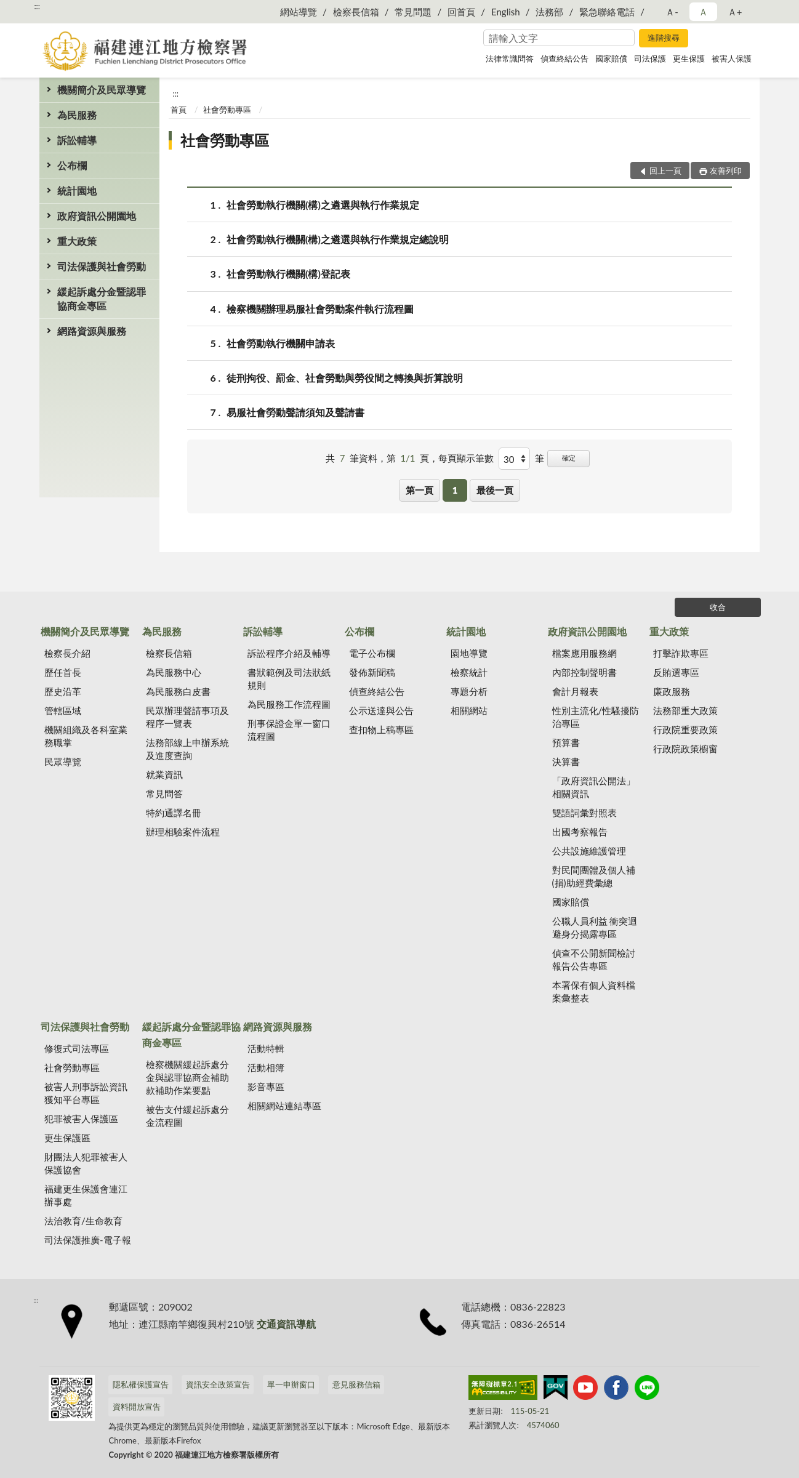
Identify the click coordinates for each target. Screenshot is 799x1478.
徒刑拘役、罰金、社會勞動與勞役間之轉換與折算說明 (345, 378)
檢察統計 (469, 672)
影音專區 (265, 1086)
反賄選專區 (676, 672)
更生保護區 (67, 1137)
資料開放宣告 (137, 1407)
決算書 (566, 761)
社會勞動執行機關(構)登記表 (288, 274)
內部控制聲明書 (584, 672)
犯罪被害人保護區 (81, 1118)
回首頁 (461, 11)
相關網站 (469, 710)
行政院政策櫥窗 (685, 748)
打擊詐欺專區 (681, 653)
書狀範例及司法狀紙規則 (289, 679)
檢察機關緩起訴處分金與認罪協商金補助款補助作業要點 (187, 1077)
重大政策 (77, 241)
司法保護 (650, 58)
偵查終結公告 (564, 58)
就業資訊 (164, 774)
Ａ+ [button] (735, 11)
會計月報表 (575, 691)
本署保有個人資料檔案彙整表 (593, 991)
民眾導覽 (62, 761)
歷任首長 (62, 672)
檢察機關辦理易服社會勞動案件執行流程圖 (320, 309)
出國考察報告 (580, 831)
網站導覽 (298, 11)
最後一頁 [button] (494, 490)
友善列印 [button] (726, 170)
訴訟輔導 (77, 140)
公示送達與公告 (381, 710)
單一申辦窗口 (291, 1384)
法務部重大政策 (685, 710)
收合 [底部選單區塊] (718, 607)
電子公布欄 (372, 653)
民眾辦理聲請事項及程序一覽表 (187, 717)
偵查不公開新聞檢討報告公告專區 (593, 959)
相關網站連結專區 (284, 1105)
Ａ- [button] (671, 11)
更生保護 (689, 58)
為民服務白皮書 (178, 691)
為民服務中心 (173, 672)
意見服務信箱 (356, 1384)
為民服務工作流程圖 (289, 704)
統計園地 (77, 190)
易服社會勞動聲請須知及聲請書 (295, 412)
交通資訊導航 (286, 1324)
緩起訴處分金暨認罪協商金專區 (101, 298)
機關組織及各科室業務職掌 (85, 736)
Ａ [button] (703, 11)
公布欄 (72, 165)
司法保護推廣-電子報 (87, 1239)
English (505, 11)
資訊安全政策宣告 (218, 1384)
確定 (569, 458)
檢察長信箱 (356, 11)
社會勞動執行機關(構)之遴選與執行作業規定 (323, 205)
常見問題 (413, 11)
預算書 (566, 742)
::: (37, 6)
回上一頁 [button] (665, 170)
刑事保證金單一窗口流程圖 (289, 730)
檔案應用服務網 (584, 653)
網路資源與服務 (91, 331)
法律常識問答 (510, 58)
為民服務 (77, 115)
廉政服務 (671, 691)
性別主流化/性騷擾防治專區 (596, 717)
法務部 (549, 11)
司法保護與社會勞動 (101, 266)
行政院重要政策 (685, 729)
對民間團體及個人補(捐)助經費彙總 (593, 876)
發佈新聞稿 (372, 672)
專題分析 (469, 691)
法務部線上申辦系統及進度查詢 (187, 749)
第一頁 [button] (419, 490)
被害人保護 (732, 58)
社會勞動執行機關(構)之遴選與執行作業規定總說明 (338, 239)
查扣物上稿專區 (381, 729)
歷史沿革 (62, 691)
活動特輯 (265, 1048)
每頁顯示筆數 (466, 458)
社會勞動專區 (227, 109)
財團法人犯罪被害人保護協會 (85, 1163)
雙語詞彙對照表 (584, 812)
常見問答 (164, 793)
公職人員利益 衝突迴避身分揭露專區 (595, 927)
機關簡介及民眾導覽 (101, 89)
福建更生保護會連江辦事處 (85, 1195)
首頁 (179, 109)
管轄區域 (62, 710)
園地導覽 (469, 653)
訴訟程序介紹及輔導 (289, 653)
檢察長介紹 (67, 653)
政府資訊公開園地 (96, 216)
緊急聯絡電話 (607, 11)
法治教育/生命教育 (83, 1220)
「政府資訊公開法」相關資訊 (593, 787)
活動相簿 (265, 1067)
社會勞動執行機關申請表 (281, 343)
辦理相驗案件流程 (183, 831)
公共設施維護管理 (589, 850)
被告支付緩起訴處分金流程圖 (187, 1116)
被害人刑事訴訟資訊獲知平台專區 (85, 1093)
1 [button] (455, 490)
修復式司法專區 (76, 1048)
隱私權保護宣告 (141, 1384)
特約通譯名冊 (173, 812)
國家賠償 (611, 58)
